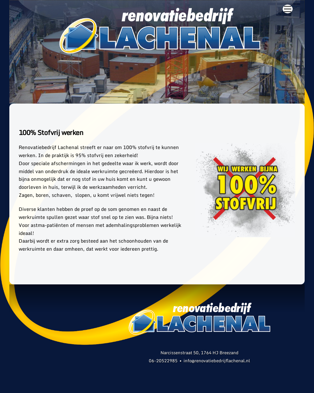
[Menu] (288, 9)
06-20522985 (163, 360)
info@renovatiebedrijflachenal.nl (217, 360)
